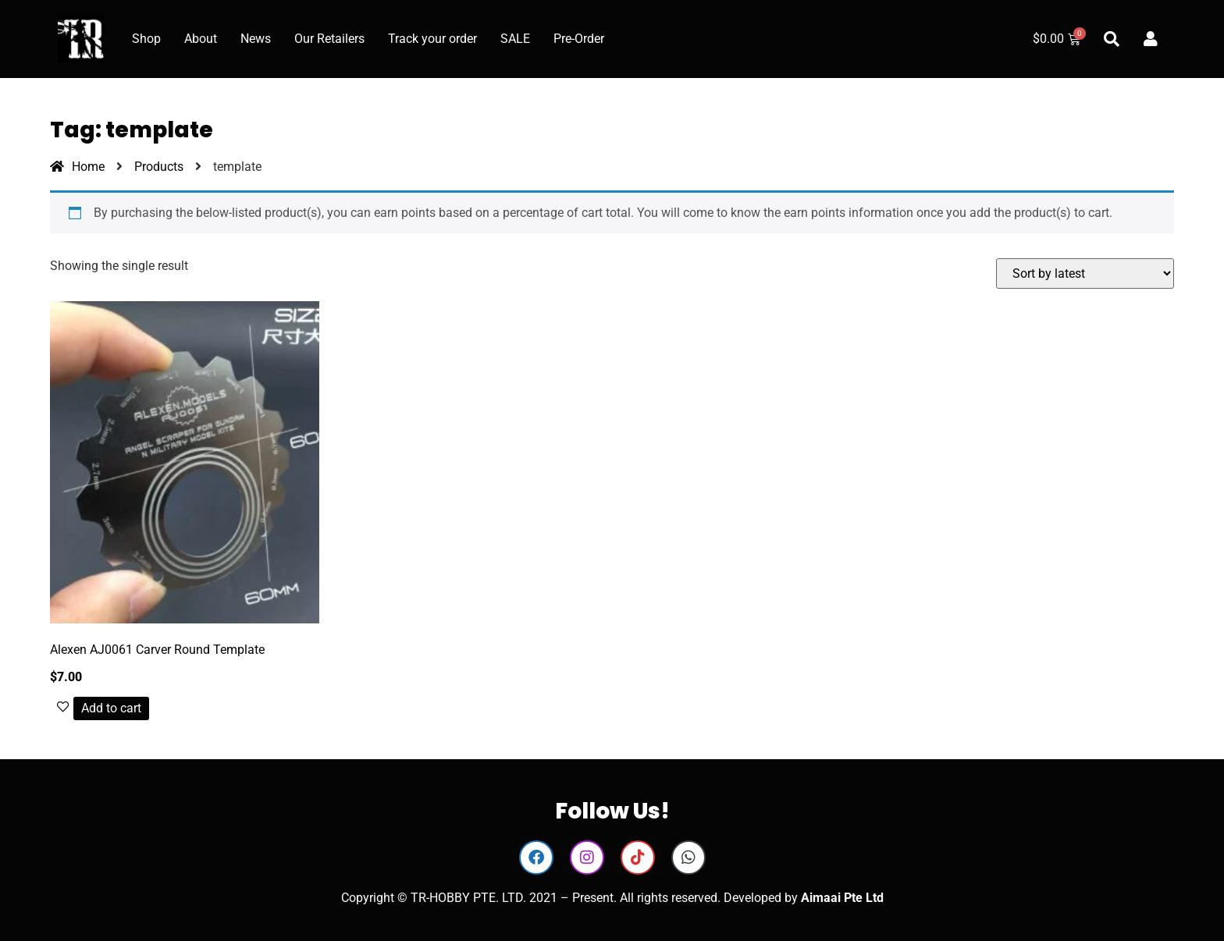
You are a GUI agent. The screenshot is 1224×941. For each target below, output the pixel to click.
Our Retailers (329, 38)
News (255, 38)
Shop (146, 38)
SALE (515, 38)
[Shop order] (1085, 273)
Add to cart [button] (111, 708)
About (200, 38)
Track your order (432, 38)
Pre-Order (578, 38)
